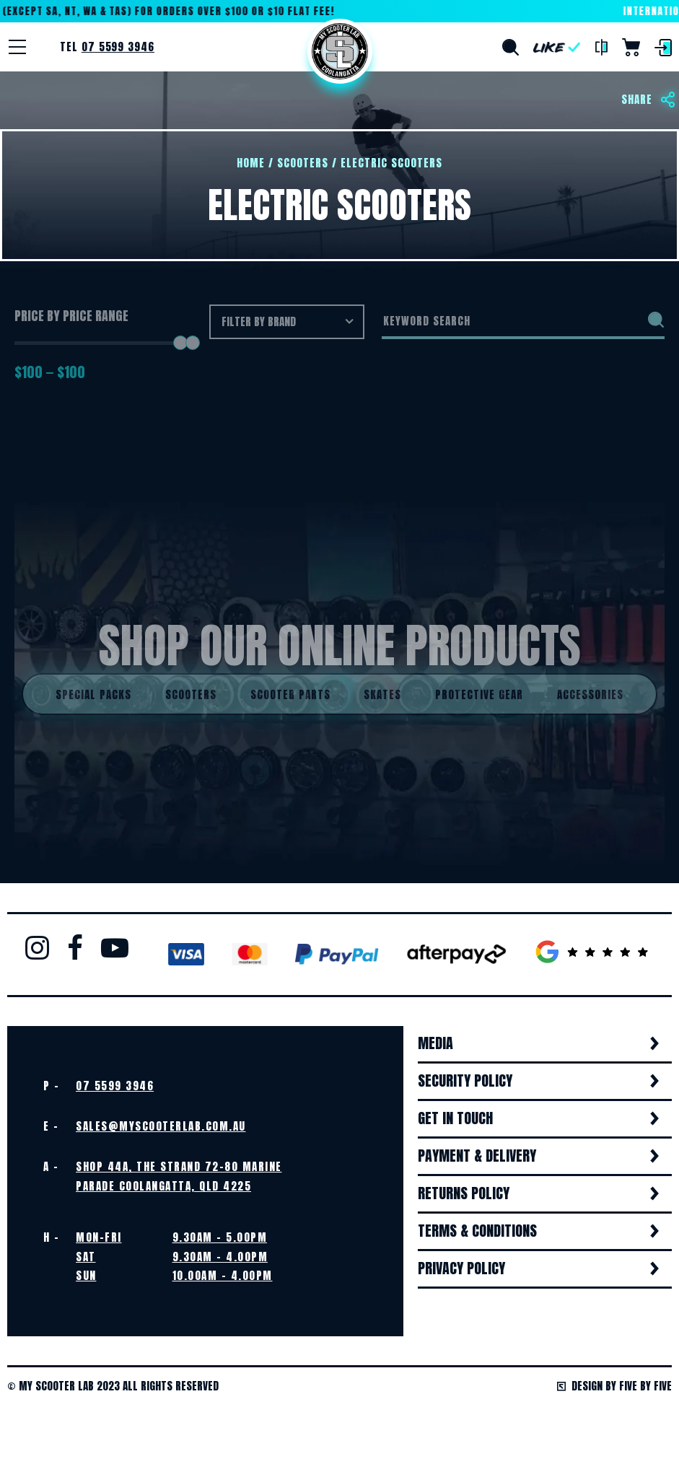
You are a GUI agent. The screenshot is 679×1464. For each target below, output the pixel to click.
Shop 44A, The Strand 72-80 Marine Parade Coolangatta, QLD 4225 (179, 1175)
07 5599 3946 (115, 1085)
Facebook (75, 947)
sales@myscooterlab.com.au (161, 1126)
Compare (601, 47)
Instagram (37, 947)
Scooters (302, 162)
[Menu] (17, 47)
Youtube (114, 947)
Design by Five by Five (614, 1385)
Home (339, 51)
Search (510, 47)
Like (557, 47)
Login (663, 47)
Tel (107, 46)
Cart (631, 47)
